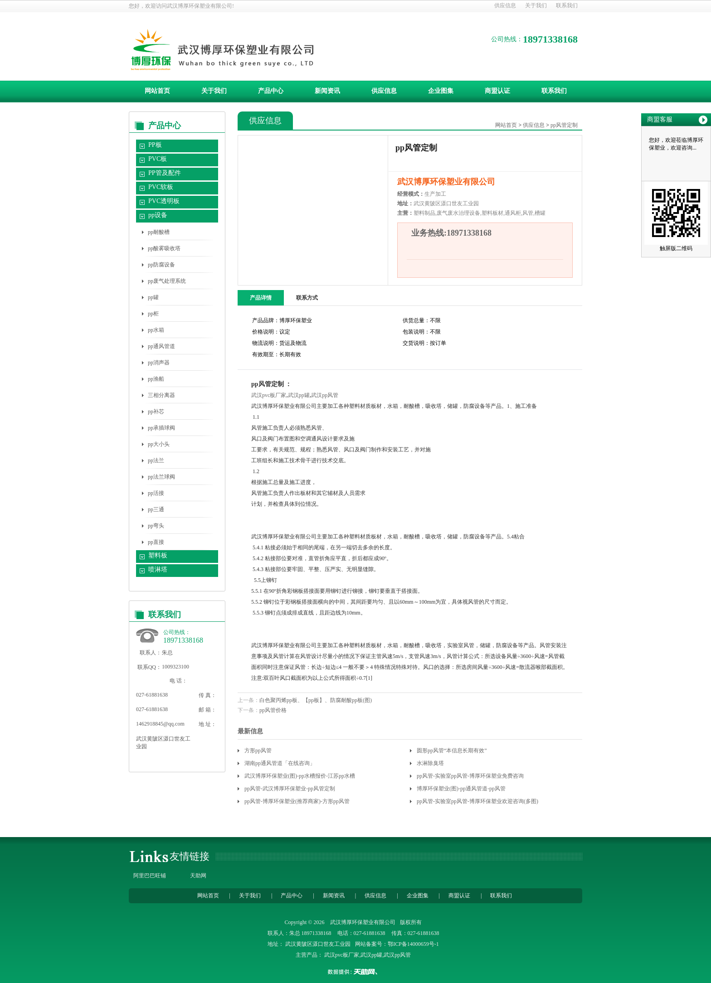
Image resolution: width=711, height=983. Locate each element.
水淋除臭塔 (430, 763)
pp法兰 (156, 460)
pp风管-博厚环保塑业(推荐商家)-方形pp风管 (297, 801)
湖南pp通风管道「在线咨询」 (279, 763)
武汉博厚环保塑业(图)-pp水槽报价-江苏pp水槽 (299, 776)
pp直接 (156, 542)
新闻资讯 (327, 90)
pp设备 (157, 215)
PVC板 (157, 158)
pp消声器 (159, 362)
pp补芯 (156, 411)
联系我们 (567, 5)
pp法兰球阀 (161, 477)
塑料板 (157, 555)
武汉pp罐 (299, 395)
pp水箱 (156, 330)
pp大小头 (159, 444)
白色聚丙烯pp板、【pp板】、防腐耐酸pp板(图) (315, 700)
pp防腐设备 (161, 264)
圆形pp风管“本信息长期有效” (452, 750)
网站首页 (157, 90)
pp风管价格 (273, 710)
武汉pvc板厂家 (268, 395)
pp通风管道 (161, 346)
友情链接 (189, 856)
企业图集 (440, 90)
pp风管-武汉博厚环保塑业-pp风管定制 (289, 788)
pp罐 (153, 297)
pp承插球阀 (161, 428)
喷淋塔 (157, 569)
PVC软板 (160, 187)
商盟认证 (497, 90)
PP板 (155, 144)
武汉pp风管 (324, 395)
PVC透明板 (164, 201)
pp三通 (156, 509)
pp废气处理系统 (167, 281)
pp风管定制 (564, 125)
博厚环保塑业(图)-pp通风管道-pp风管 (461, 788)
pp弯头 (156, 526)
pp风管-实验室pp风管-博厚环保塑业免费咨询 (470, 776)
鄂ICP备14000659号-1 (413, 944)
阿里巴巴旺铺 (149, 875)
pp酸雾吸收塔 (164, 248)
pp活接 (156, 493)
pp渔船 (156, 379)
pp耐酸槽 (159, 232)
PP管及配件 (164, 172)
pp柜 (153, 313)
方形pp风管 (258, 750)
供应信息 (505, 5)
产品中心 (270, 90)
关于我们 (536, 5)
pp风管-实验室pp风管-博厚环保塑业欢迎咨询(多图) (477, 801)
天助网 (198, 875)
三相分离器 (161, 395)
